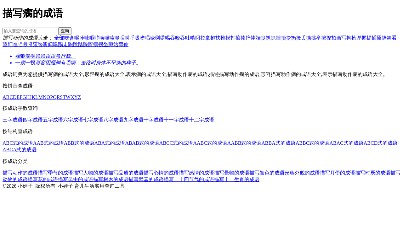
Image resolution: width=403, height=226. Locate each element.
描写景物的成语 (231, 172)
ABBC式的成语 (313, 143)
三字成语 (13, 119)
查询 (65, 31)
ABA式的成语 (109, 143)
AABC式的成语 (210, 143)
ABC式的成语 (18, 143)
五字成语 (53, 119)
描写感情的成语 (196, 172)
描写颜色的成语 (267, 172)
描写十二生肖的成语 (236, 179)
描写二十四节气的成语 (189, 179)
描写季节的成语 (55, 172)
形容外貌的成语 (302, 172)
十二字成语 (201, 119)
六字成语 (73, 119)
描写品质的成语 (126, 172)
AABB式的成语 (244, 143)
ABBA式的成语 (278, 143)
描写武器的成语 (146, 179)
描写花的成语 (43, 179)
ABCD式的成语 (381, 143)
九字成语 (133, 119)
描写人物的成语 (90, 172)
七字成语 (93, 119)
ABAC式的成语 (346, 143)
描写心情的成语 (161, 172)
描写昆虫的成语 (75, 179)
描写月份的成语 (337, 172)
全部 (59, 37)
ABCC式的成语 (176, 143)
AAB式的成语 (48, 143)
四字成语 (33, 119)
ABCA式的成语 (20, 149)
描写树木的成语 (110, 179)
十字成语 (154, 119)
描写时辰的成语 (372, 172)
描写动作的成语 (20, 172)
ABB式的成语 (79, 143)
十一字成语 (176, 119)
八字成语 (113, 119)
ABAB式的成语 (142, 143)
